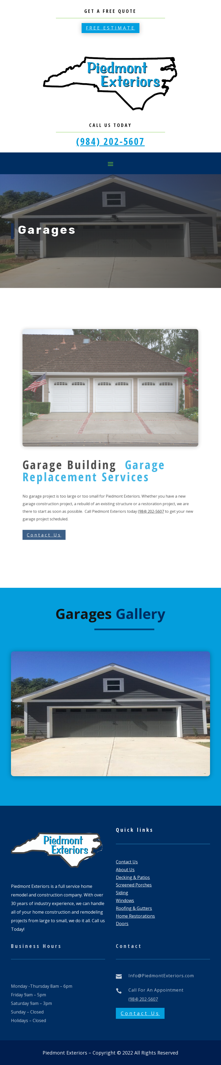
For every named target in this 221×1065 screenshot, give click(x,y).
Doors (122, 924)
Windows (125, 900)
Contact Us (69, 498)
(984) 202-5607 (110, 141)
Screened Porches (134, 885)
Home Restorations (135, 916)
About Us (125, 870)
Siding (122, 893)
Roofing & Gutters (134, 908)
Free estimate (110, 28)
